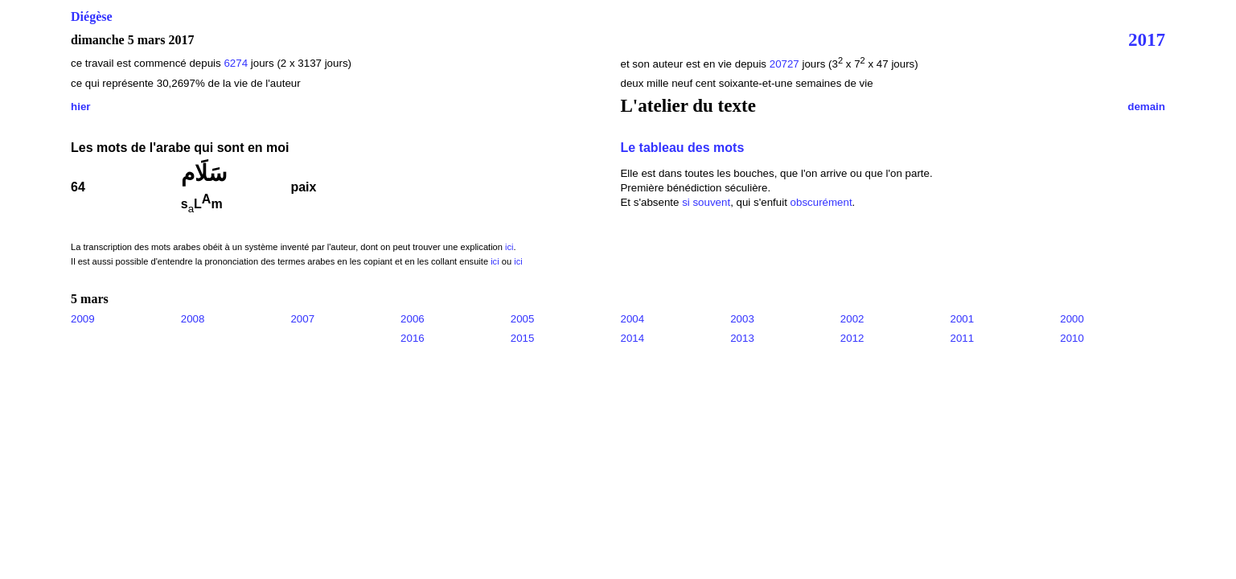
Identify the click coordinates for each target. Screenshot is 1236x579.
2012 (852, 338)
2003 (742, 319)
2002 (852, 319)
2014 (632, 338)
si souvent (706, 202)
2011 (963, 338)
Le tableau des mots (682, 147)
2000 (1072, 319)
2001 (963, 319)
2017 (1146, 39)
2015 (523, 338)
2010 (1072, 338)
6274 (236, 63)
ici (509, 247)
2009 (83, 319)
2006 (412, 319)
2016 (412, 338)
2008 (193, 319)
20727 (786, 64)
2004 (632, 319)
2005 (523, 319)
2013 (742, 338)
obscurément (821, 202)
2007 (302, 319)
